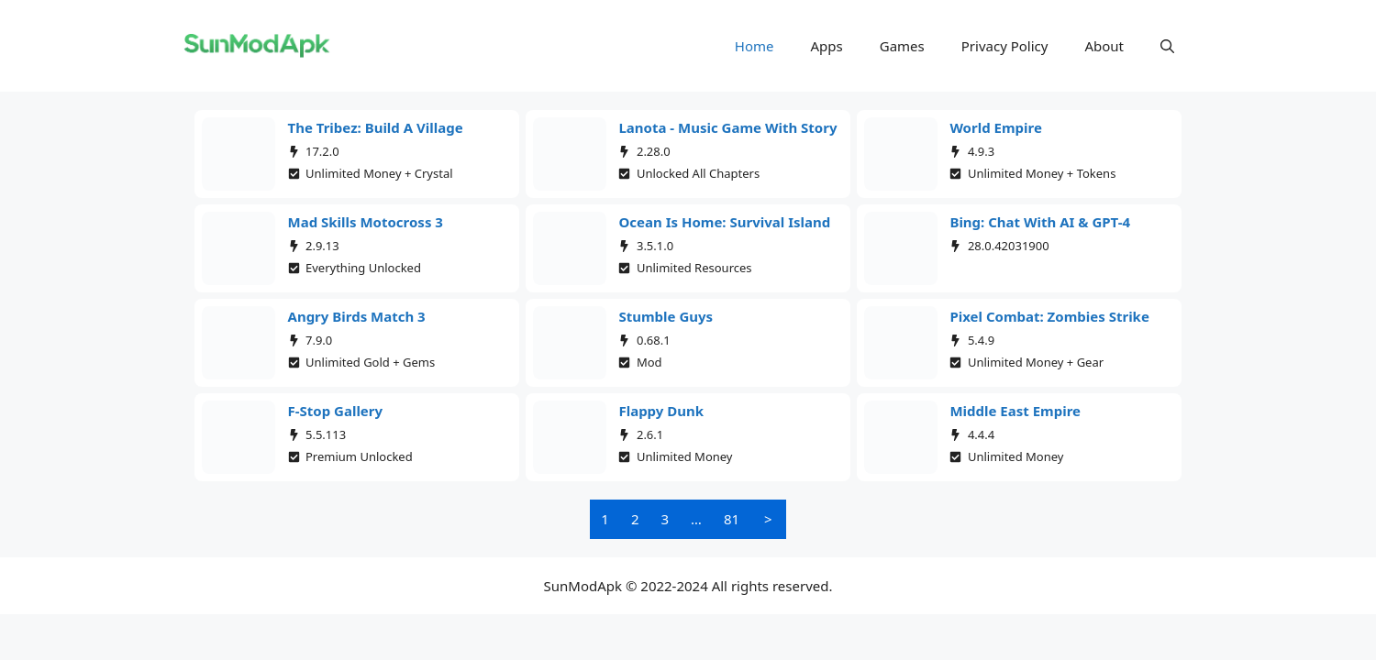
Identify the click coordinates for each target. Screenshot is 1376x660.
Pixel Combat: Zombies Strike (1049, 316)
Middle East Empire (1015, 411)
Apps (827, 46)
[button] (1167, 45)
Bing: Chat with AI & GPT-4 (1039, 222)
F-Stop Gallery (335, 411)
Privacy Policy (1005, 46)
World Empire (995, 127)
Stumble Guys (665, 316)
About (1104, 46)
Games (902, 46)
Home (754, 46)
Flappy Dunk (661, 411)
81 (731, 519)
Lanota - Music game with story (727, 127)
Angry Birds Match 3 (357, 316)
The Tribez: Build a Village (375, 127)
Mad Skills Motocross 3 (365, 222)
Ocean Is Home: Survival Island (724, 222)
